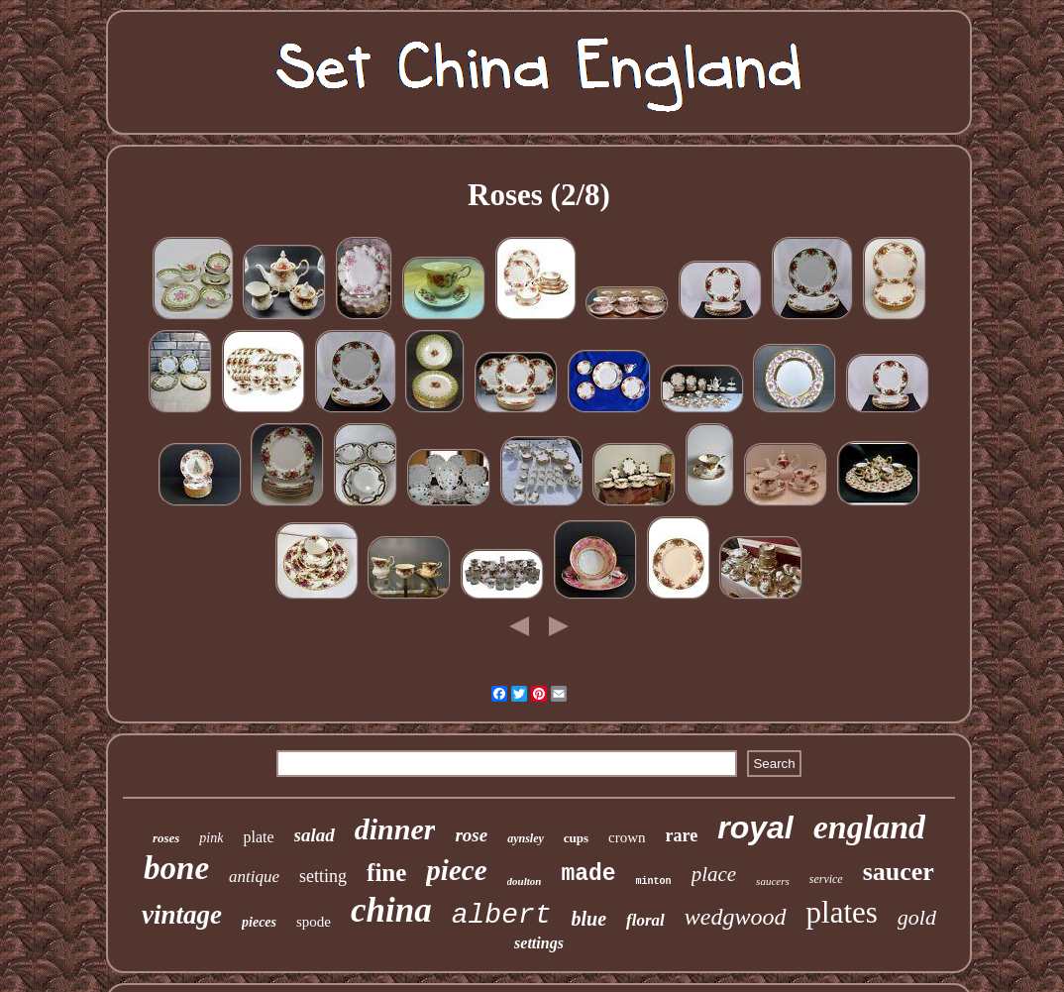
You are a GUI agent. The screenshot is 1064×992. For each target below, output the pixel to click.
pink (211, 837)
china (391, 910)
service (826, 879)
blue (589, 919)
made (588, 874)
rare (682, 835)
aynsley (525, 838)
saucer (898, 871)
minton (654, 881)
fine (386, 872)
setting (323, 876)
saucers (773, 881)
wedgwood (736, 917)
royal (755, 827)
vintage (182, 915)
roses (166, 837)
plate (258, 836)
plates (842, 912)
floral (645, 920)
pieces (259, 922)
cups (576, 837)
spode (313, 922)
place (714, 874)
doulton (524, 881)
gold (917, 917)
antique (254, 876)
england (869, 827)
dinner (395, 829)
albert (502, 915)
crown (627, 837)
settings (539, 943)
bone (176, 868)
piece (456, 870)
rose (471, 835)
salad (314, 835)
